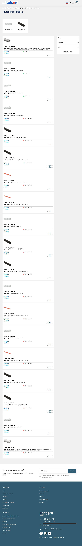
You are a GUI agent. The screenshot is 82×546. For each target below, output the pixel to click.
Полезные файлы (7, 527)
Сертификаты (6, 505)
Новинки (41, 493)
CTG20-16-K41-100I (9, 69)
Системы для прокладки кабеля (23, 8)
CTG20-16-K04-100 (9, 202)
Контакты (41, 502)
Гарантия (5, 521)
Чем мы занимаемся (8, 493)
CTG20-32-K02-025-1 (10, 381)
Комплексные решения (8, 502)
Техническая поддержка (9, 518)
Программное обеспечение (9, 524)
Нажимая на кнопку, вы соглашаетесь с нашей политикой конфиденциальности (55, 476)
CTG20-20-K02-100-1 (10, 269)
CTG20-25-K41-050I (9, 336)
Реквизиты (5, 508)
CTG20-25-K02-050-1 (10, 403)
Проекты (5, 496)
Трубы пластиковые (35, 8)
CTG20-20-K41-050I (9, 225)
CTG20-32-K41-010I (9, 291)
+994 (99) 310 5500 (49, 521)
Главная (4, 8)
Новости (5, 533)
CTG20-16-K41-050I (9, 46)
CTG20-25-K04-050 (9, 314)
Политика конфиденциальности (11, 516)
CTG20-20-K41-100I (9, 113)
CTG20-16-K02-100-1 (10, 158)
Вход (73, 3)
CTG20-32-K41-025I (9, 91)
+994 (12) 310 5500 (49, 519)
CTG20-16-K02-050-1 (10, 135)
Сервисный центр (43, 499)
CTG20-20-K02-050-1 (10, 247)
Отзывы (4, 499)
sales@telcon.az (47, 525)
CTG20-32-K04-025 (9, 358)
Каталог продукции (11, 8)
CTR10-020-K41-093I (9, 447)
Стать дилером (6, 530)
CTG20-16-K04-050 (9, 180)
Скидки (41, 496)
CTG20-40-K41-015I (9, 425)
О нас (4, 491)
